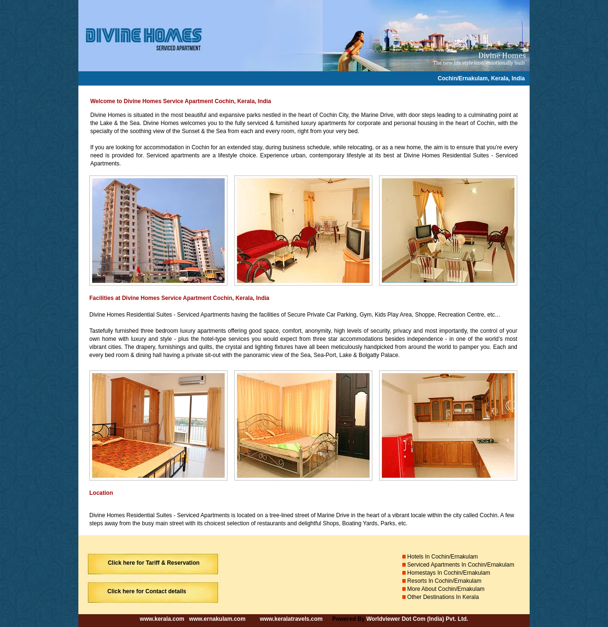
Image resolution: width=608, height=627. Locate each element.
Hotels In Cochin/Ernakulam (442, 556)
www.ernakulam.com (217, 619)
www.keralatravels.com (291, 619)
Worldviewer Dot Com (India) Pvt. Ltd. (417, 619)
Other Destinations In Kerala (443, 597)
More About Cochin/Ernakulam (445, 589)
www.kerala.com (162, 619)
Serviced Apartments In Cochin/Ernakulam (461, 564)
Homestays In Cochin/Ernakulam (448, 572)
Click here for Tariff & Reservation (154, 562)
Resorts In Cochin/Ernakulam (445, 581)
